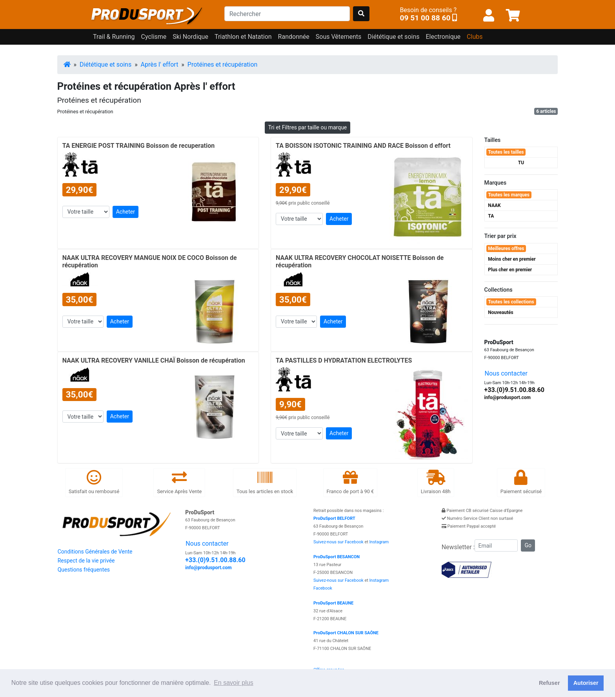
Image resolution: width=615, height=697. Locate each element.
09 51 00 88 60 (425, 17)
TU (521, 162)
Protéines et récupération (222, 64)
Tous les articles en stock (265, 482)
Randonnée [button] (293, 36)
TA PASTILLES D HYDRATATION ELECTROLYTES (344, 360)
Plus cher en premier (510, 269)
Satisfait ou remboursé (94, 482)
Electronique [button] (443, 36)
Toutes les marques (508, 195)
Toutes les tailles (506, 152)
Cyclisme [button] (154, 36)
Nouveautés (500, 312)
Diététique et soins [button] (393, 36)
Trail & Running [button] (114, 36)
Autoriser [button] (586, 683)
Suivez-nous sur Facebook (338, 542)
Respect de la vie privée (86, 560)
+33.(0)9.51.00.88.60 (514, 390)
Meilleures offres (506, 248)
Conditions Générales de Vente (95, 551)
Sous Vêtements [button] (339, 36)
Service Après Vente (179, 482)
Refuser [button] (549, 683)
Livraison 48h (436, 482)
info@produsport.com (507, 397)
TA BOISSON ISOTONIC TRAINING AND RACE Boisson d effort (363, 145)
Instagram (379, 542)
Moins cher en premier (511, 259)
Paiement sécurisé (521, 482)
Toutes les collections (511, 302)
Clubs (474, 36)
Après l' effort (159, 64)
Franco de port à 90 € (350, 482)
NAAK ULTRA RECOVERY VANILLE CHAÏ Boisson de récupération (153, 360)
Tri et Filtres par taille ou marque (307, 127)
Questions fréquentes (84, 569)
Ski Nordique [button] (190, 36)
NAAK (494, 205)
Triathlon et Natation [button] (243, 36)
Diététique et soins (105, 64)
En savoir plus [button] (233, 682)
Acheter (125, 212)
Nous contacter (506, 373)
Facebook (322, 588)
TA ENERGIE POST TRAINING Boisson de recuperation (138, 145)
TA (491, 216)
